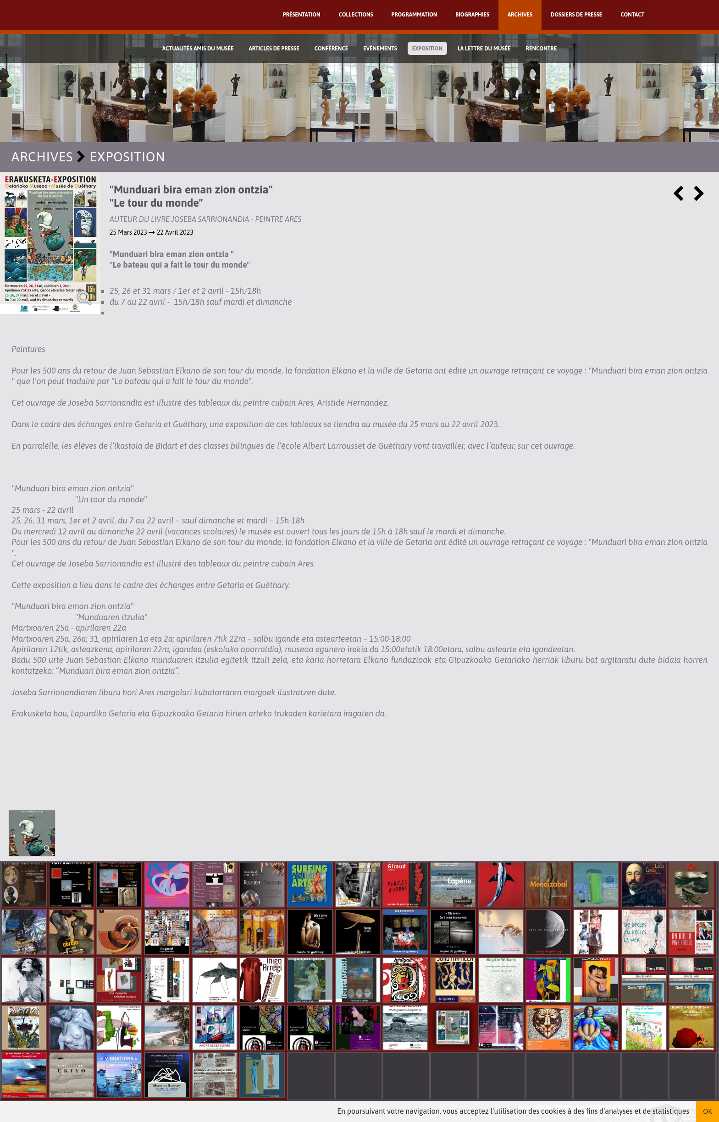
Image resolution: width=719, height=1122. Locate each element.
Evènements (380, 48)
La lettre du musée (484, 48)
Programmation (414, 14)
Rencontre (541, 48)
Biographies (472, 14)
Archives (520, 14)
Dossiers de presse (576, 14)
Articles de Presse (274, 48)
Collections (356, 14)
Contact (632, 14)
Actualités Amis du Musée (198, 48)
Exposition (427, 48)
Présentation (302, 14)
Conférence (331, 48)
